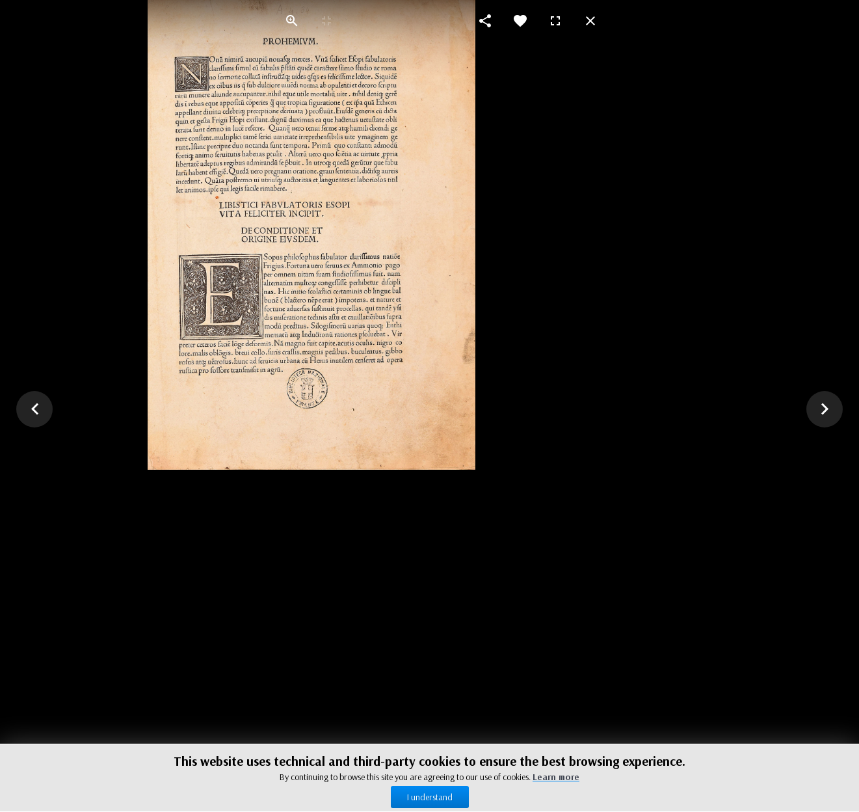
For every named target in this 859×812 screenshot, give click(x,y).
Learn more (556, 777)
